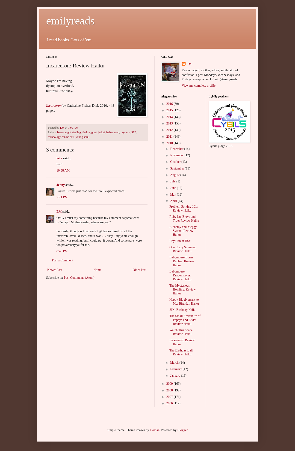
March (174, 362)
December (177, 149)
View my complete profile (199, 85)
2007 (170, 397)
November (177, 155)
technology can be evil (61, 137)
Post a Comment (62, 260)
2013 (170, 123)
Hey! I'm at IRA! (180, 241)
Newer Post (54, 270)
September (177, 168)
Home (97, 270)
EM (59, 211)
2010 (170, 143)
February (176, 369)
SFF (133, 132)
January (175, 375)
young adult (82, 137)
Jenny (60, 185)
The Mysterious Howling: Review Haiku (182, 289)
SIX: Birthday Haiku (182, 310)
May (173, 194)
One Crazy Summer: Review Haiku (182, 249)
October (175, 161)
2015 (170, 110)
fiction (86, 132)
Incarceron (54, 105)
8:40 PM (62, 251)
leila (59, 158)
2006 (170, 403)
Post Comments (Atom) (79, 277)
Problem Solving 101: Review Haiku (183, 208)
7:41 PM (62, 197)
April (174, 201)
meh (116, 132)
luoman (154, 430)
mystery (125, 132)
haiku (109, 132)
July (173, 181)
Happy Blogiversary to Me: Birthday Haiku (184, 301)
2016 (170, 104)
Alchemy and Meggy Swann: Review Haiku (183, 230)
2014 (170, 117)
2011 (170, 136)
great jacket (98, 132)
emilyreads (70, 21)
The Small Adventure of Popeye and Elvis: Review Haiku (185, 320)
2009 (170, 383)
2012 (170, 130)
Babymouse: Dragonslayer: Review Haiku (180, 275)
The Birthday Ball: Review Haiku (181, 352)
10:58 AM (63, 170)
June (173, 188)
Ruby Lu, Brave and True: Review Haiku (184, 218)
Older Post (140, 270)
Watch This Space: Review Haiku (181, 332)
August (175, 175)
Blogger (182, 430)
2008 (170, 390)
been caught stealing (69, 132)
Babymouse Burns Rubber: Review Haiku (181, 261)
